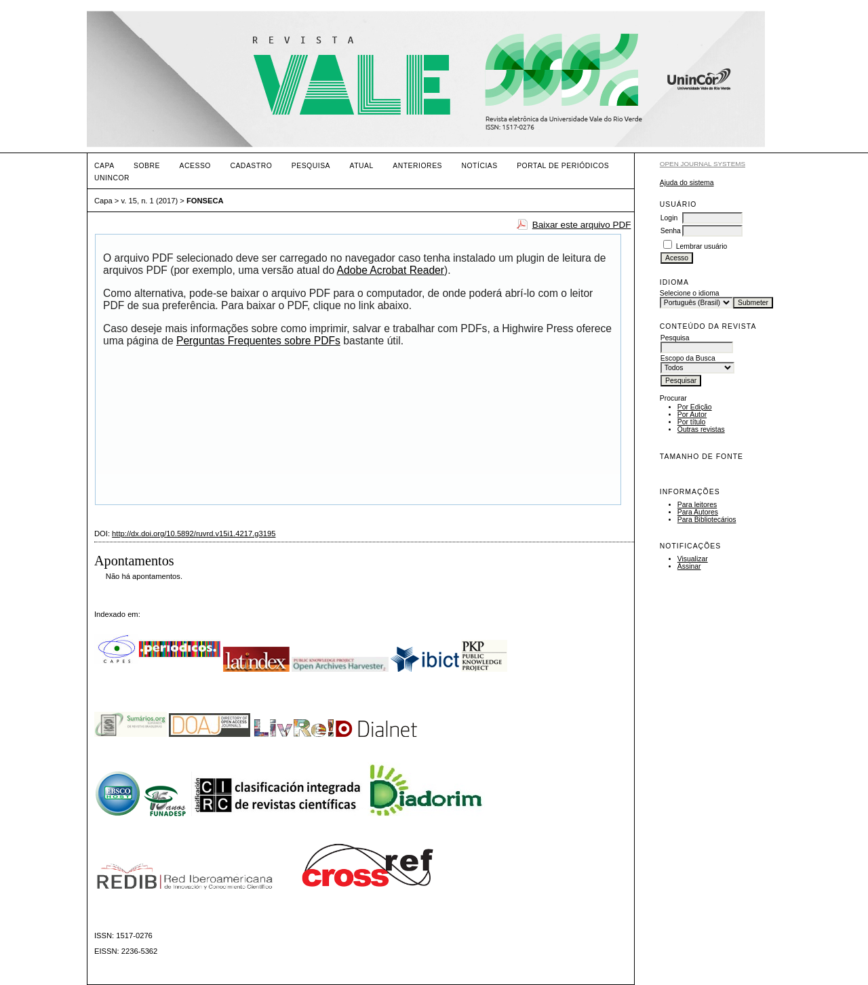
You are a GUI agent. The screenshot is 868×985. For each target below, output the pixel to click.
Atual (362, 165)
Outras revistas (701, 429)
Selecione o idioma (689, 293)
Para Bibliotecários (706, 519)
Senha (670, 231)
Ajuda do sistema (687, 182)
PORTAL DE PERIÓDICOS (563, 165)
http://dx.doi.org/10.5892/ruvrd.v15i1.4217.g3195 (193, 533)
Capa (104, 165)
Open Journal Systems (702, 163)
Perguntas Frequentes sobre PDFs (258, 340)
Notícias (479, 165)
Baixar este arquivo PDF (581, 225)
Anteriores (417, 165)
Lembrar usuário (702, 246)
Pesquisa (311, 165)
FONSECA (205, 201)
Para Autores (697, 512)
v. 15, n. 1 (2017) (149, 201)
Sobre (147, 165)
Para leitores (697, 504)
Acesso (195, 165)
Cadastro (251, 165)
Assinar (689, 566)
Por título (691, 422)
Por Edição (694, 407)
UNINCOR (112, 178)
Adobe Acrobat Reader (390, 270)
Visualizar (692, 559)
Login (668, 218)
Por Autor (692, 414)
